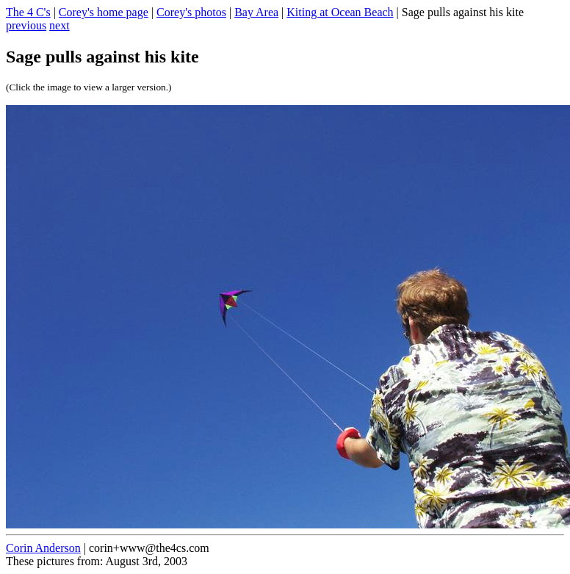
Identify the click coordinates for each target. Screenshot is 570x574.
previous (26, 25)
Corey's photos (191, 12)
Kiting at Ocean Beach (339, 12)
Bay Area (256, 12)
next (59, 25)
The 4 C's (28, 12)
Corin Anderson (43, 548)
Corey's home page (103, 12)
